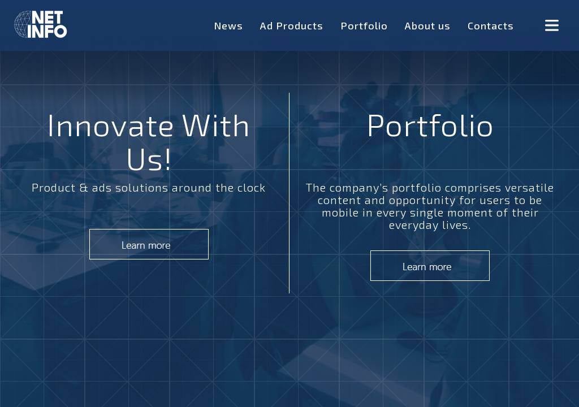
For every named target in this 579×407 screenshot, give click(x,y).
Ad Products (291, 25)
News (228, 25)
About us (428, 25)
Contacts (491, 25)
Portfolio (364, 25)
